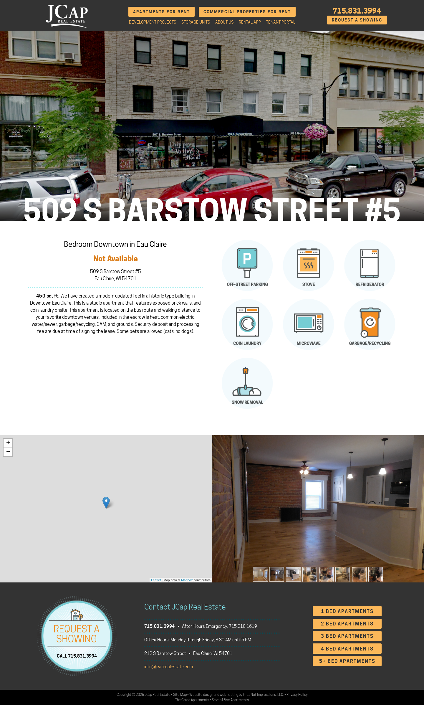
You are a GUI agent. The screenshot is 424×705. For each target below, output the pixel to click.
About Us (224, 22)
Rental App (250, 22)
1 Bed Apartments (347, 611)
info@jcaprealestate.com (168, 666)
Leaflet (156, 580)
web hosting (229, 694)
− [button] (8, 452)
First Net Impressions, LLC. (263, 694)
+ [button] (8, 443)
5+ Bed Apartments (347, 661)
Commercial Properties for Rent (247, 11)
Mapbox (187, 580)
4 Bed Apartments (347, 649)
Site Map (180, 694)
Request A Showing (357, 19)
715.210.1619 (243, 626)
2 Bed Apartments (347, 624)
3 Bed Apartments (347, 636)
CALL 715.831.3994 (77, 656)
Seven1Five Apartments (230, 700)
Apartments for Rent (161, 11)
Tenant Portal (280, 22)
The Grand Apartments (192, 700)
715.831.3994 (357, 10)
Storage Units (195, 22)
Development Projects (152, 22)
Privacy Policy (297, 694)
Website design (201, 694)
